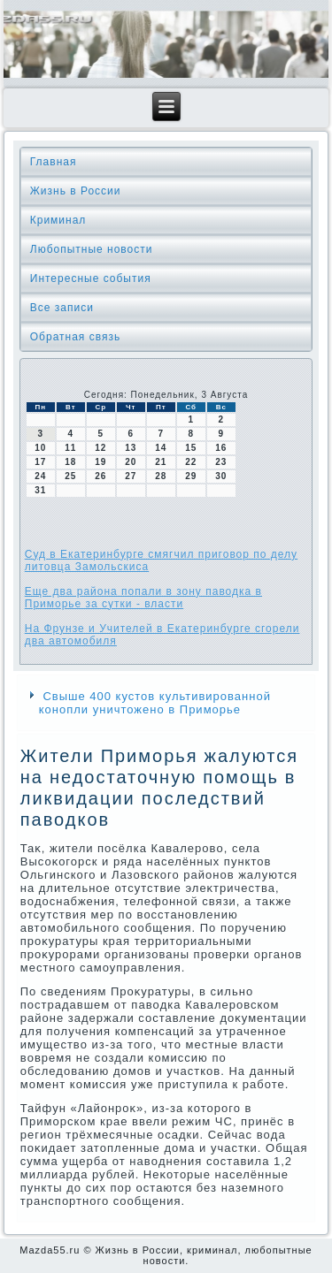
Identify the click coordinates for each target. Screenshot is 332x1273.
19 (100, 462)
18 (70, 462)
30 (221, 476)
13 (130, 448)
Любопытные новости (91, 249)
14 (160, 448)
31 (40, 490)
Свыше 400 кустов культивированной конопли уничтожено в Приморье (155, 703)
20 (130, 462)
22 (191, 462)
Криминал (58, 220)
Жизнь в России (75, 191)
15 (191, 448)
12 (100, 448)
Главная (53, 162)
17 (40, 462)
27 (130, 476)
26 (100, 476)
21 (160, 462)
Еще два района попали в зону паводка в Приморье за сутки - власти (143, 597)
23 (221, 462)
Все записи (62, 307)
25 (70, 476)
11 (70, 448)
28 (160, 476)
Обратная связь (75, 337)
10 (40, 448)
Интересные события (90, 278)
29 (191, 476)
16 (221, 448)
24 (40, 476)
